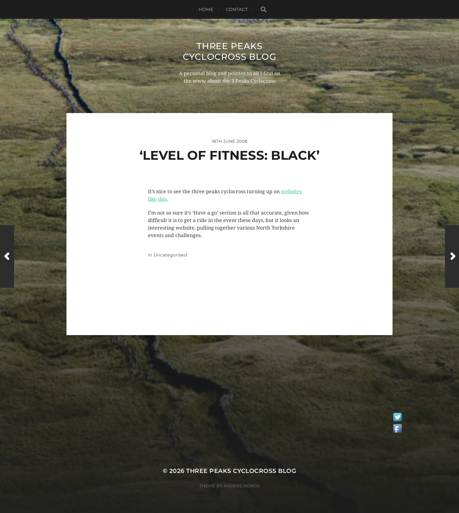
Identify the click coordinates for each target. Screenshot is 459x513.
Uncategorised (170, 255)
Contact (237, 9)
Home (206, 9)
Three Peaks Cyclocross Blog (230, 51)
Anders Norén (242, 485)
